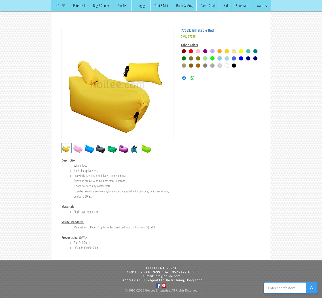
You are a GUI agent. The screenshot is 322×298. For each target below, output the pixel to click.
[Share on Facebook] (184, 78)
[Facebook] (158, 285)
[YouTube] (164, 285)
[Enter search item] (282, 288)
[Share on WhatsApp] (192, 78)
